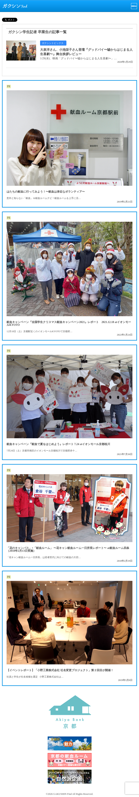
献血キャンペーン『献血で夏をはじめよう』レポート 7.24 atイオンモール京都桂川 (58, 444)
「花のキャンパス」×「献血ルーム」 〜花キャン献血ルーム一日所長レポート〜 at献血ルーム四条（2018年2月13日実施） (68, 549)
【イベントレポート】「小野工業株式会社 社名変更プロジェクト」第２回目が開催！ (60, 670)
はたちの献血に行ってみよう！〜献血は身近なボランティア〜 (46, 191)
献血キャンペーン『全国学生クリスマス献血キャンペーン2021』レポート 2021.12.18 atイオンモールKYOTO (69, 323)
